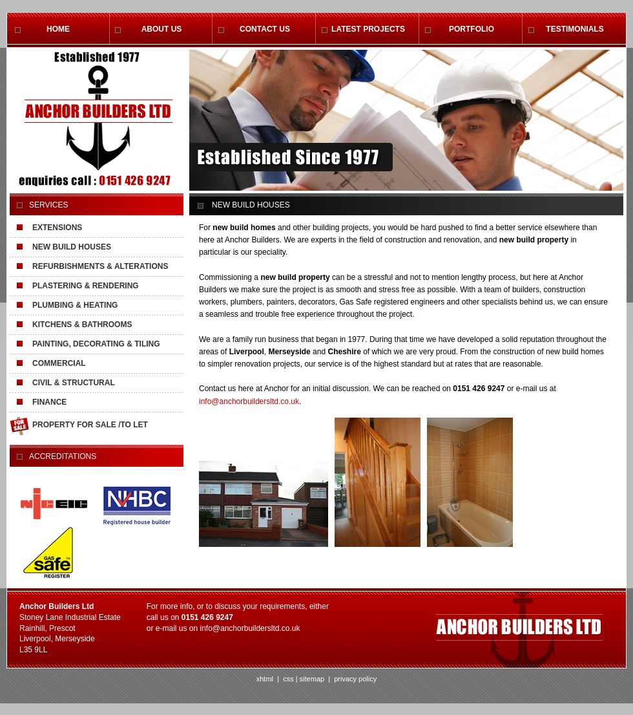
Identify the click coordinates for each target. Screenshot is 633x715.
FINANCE (49, 402)
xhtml (264, 679)
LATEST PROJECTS (368, 29)
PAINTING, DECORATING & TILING (96, 343)
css (288, 679)
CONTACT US (265, 29)
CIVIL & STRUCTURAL (73, 382)
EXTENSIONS (57, 227)
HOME (58, 29)
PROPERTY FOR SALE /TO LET (90, 424)
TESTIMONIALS (574, 29)
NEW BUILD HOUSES (71, 246)
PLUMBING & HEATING (75, 305)
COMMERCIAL (59, 363)
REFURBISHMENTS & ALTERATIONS (100, 266)
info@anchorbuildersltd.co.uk (249, 401)
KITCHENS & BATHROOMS (82, 324)
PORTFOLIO (471, 29)
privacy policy (354, 679)
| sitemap (310, 679)
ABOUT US (161, 29)
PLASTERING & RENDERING (85, 285)
